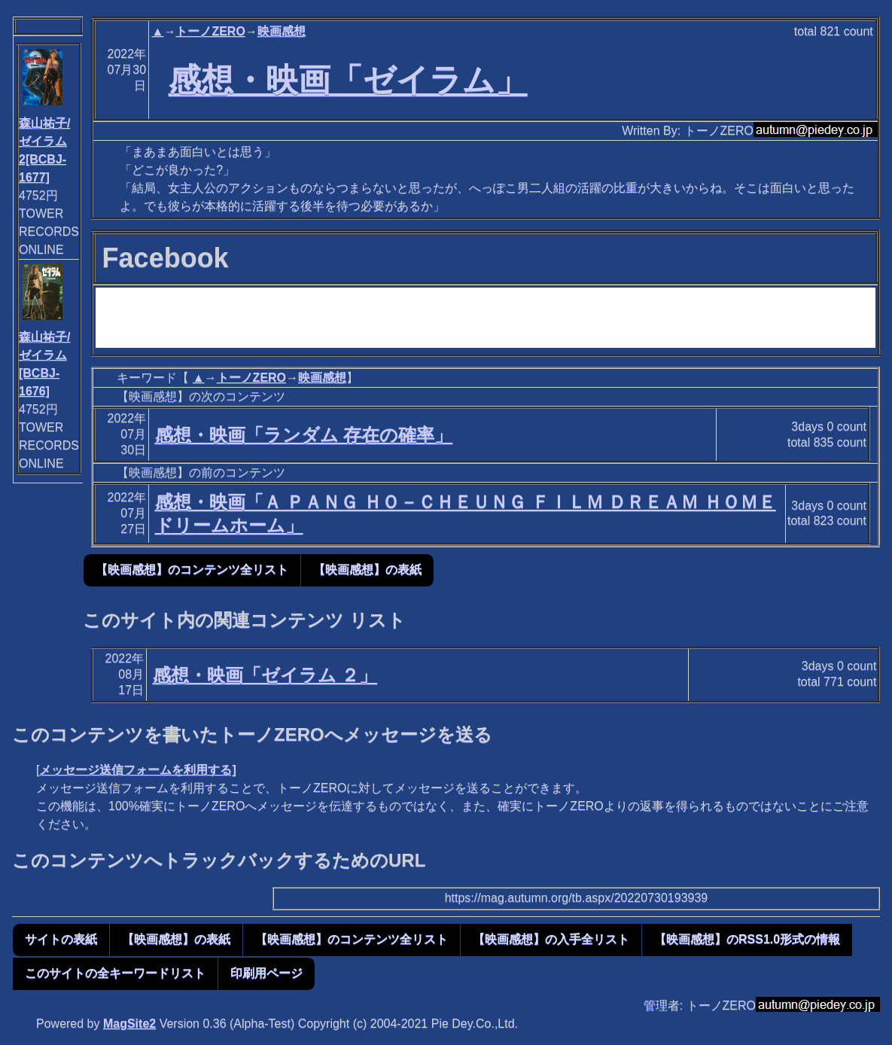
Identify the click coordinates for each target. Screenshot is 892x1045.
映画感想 (281, 31)
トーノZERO (210, 31)
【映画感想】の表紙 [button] (367, 569)
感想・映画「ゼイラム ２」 (265, 675)
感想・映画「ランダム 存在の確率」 (304, 435)
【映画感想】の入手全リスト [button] (551, 939)
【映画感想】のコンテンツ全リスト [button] (192, 569)
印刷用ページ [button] (266, 973)
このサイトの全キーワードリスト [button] (115, 973)
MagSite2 (129, 1023)
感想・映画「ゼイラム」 (348, 80)
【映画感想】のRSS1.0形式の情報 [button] (747, 939)
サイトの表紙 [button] (61, 939)
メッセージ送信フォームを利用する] (137, 769)
